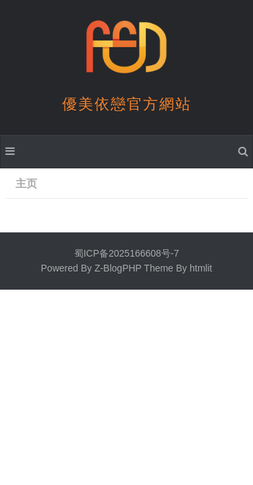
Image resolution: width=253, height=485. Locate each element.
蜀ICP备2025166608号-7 (126, 253)
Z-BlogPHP (118, 268)
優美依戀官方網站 (127, 104)
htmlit (201, 268)
